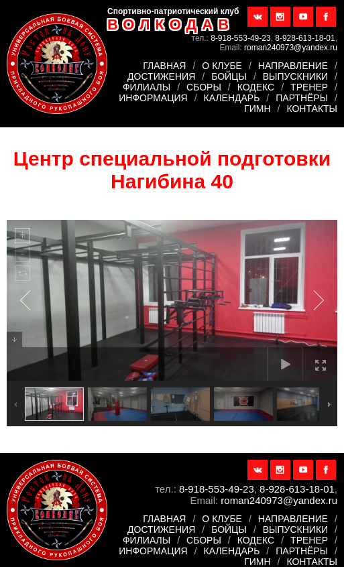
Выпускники (295, 76)
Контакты (311, 108)
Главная (164, 65)
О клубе (222, 65)
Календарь (232, 97)
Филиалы (146, 87)
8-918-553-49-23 (240, 38)
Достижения (161, 76)
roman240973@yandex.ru (290, 47)
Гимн (257, 108)
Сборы (203, 87)
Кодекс (256, 87)
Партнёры (302, 97)
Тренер (309, 87)
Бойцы (229, 76)
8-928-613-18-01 (305, 38)
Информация (153, 97)
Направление (293, 65)
